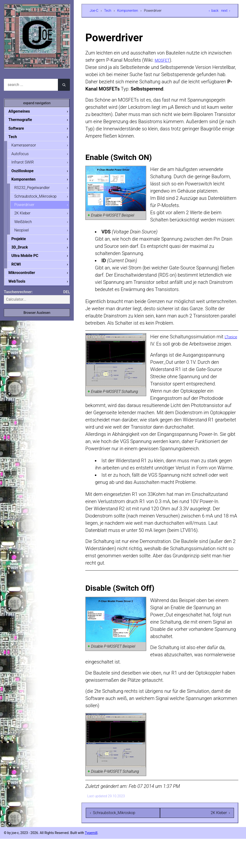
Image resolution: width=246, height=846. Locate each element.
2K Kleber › (220, 820)
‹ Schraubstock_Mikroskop (112, 820)
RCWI (20, 268)
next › (225, 10)
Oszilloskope (26, 172)
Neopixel (25, 233)
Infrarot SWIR (26, 163)
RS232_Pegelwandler (36, 190)
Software (20, 129)
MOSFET (164, 60)
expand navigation (37, 103)
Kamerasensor (27, 146)
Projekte (22, 242)
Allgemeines (23, 111)
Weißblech (27, 225)
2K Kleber (26, 216)
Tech (107, 10)
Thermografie (24, 120)
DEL (66, 297)
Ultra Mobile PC (28, 259)
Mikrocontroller (25, 277)
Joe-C (94, 10)
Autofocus (23, 155)
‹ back (213, 10)
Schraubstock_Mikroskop (39, 198)
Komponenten (127, 10)
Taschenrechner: (18, 297)
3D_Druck (23, 251)
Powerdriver (28, 207)
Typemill (91, 840)
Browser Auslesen (37, 318)
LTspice (158, 344)
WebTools (20, 286)
